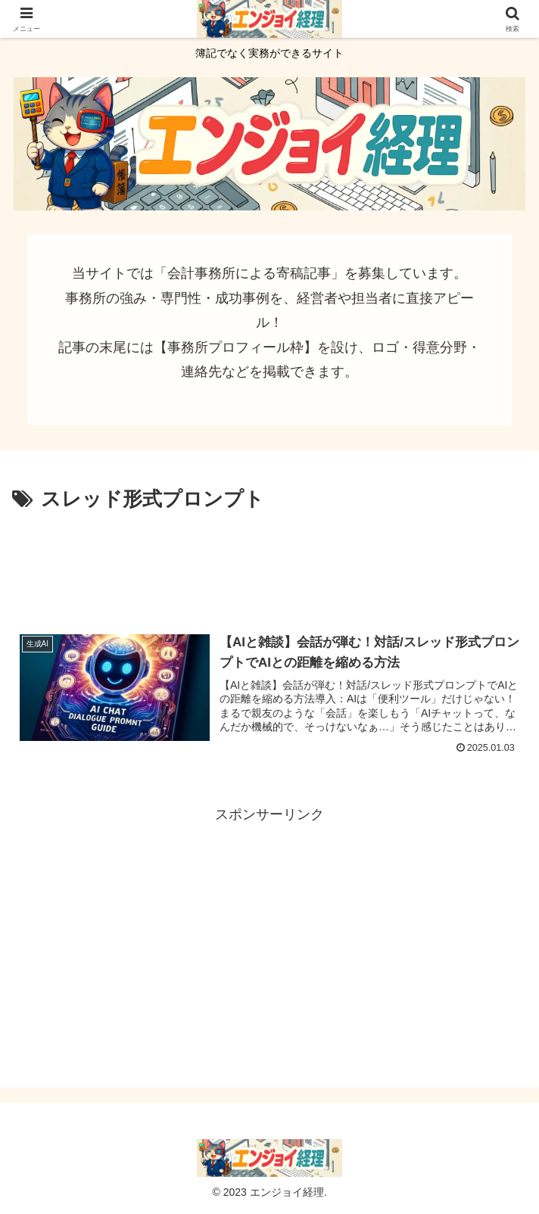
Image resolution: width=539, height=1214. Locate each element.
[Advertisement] (269, 561)
